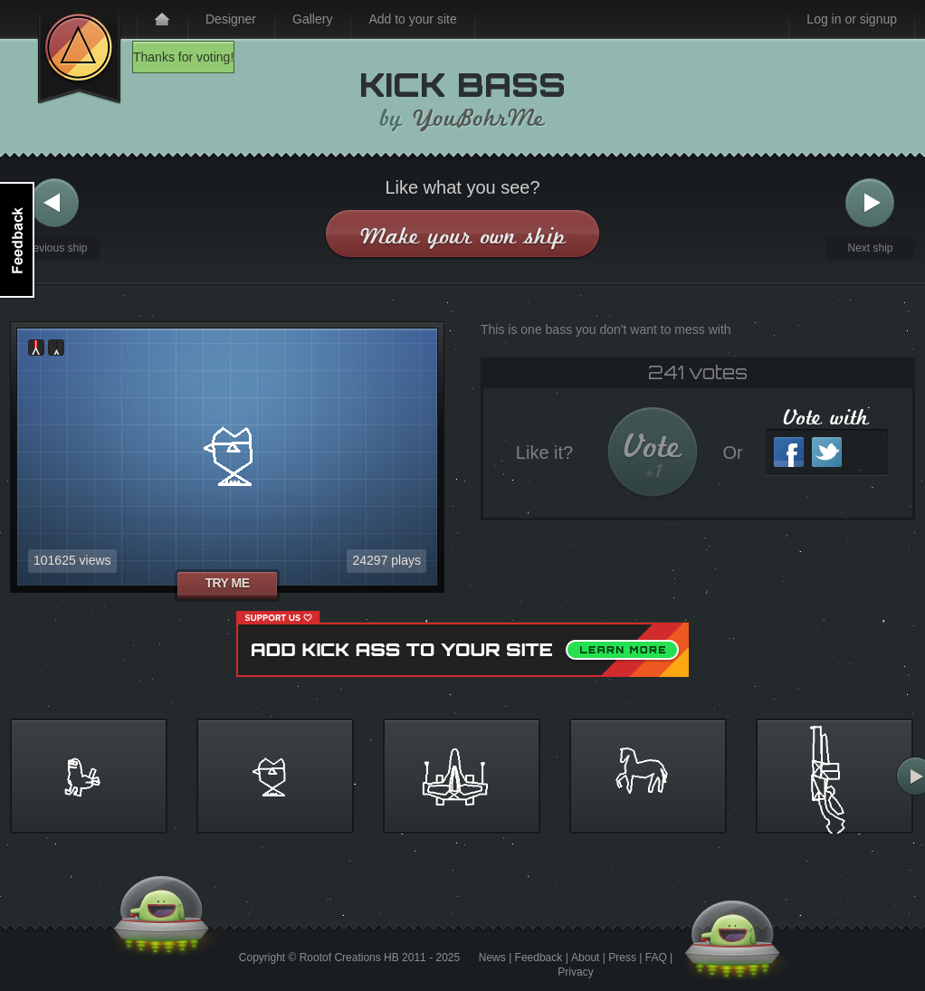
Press (622, 957)
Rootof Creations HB (349, 957)
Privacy (575, 972)
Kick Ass (79, 52)
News (492, 957)
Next (869, 203)
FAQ (656, 957)
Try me (227, 583)
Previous (54, 203)
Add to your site (412, 19)
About (585, 957)
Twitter (827, 452)
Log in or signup (851, 19)
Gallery (312, 19)
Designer (230, 19)
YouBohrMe (479, 118)
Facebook (789, 452)
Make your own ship (463, 236)
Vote (653, 455)
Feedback (539, 957)
